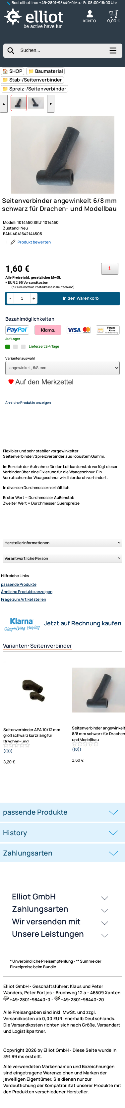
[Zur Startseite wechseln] (39, 28)
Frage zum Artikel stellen (23, 599)
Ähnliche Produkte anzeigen (26, 591)
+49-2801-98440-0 (56, 2)
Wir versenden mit (46, 921)
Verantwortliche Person (26, 558)
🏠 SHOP (12, 71)
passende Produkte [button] (35, 812)
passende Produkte (18, 584)
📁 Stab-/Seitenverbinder (32, 80)
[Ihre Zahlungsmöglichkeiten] (109, 269)
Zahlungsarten (40, 908)
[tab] (62, 812)
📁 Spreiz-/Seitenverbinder (34, 88)
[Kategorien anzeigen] (112, 53)
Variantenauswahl (20, 358)
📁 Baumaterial (45, 71)
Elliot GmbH (34, 896)
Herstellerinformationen (27, 543)
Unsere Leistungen (48, 933)
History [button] (15, 832)
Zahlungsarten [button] (27, 853)
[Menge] (22, 298)
